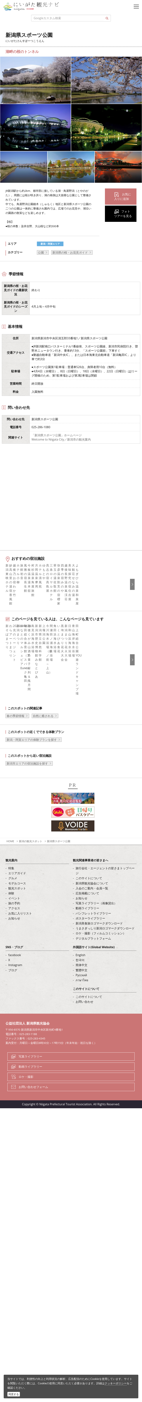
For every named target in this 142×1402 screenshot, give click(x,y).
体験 (11, 972)
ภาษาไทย (82, 1059)
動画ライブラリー (87, 987)
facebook (14, 1034)
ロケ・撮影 (26, 1155)
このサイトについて (89, 957)
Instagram (15, 1044)
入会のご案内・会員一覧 (92, 967)
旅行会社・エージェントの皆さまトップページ (105, 949)
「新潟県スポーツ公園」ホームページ (57, 435)
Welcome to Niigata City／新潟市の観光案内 (61, 439)
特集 (11, 947)
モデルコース (17, 962)
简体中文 (81, 1044)
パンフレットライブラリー (93, 992)
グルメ (12, 957)
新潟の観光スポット (30, 919)
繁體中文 (81, 1049)
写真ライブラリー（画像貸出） (96, 982)
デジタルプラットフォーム (93, 1017)
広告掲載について (87, 972)
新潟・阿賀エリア (50, 243)
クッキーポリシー (116, 1383)
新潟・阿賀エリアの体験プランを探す (32, 818)
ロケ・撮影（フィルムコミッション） (101, 1012)
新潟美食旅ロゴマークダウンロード (99, 1002)
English (80, 1034)
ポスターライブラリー (90, 997)
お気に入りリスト (20, 992)
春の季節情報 (15, 795)
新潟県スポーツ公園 (58, 919)
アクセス (14, 987)
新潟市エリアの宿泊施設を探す (27, 842)
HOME (10, 919)
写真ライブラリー (30, 1135)
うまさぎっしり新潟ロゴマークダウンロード (105, 1007)
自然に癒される (43, 795)
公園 (41, 252)
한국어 (80, 1039)
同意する (13, 1394)
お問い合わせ (84, 1080)
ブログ (12, 1049)
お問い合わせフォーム (33, 1165)
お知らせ (14, 997)
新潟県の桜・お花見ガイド (70, 252)
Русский (81, 1054)
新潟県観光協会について (92, 962)
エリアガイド (17, 952)
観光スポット (17, 967)
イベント (14, 977)
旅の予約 (14, 982)
